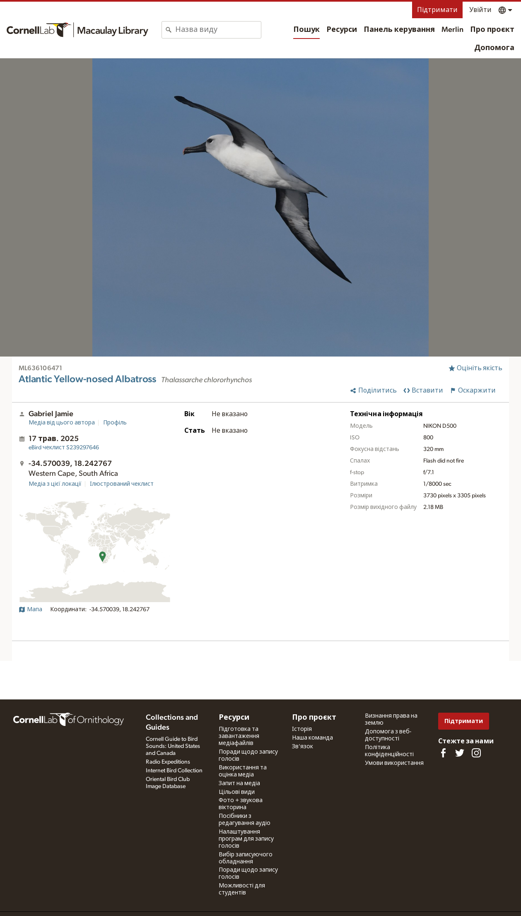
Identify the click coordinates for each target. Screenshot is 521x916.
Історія (302, 729)
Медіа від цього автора (62, 423)
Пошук (306, 30)
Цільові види (237, 792)
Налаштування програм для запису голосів (246, 839)
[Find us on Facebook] (443, 753)
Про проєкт (492, 30)
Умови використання (394, 763)
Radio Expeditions (168, 762)
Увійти (480, 10)
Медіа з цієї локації (55, 484)
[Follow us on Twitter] (460, 753)
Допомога (494, 48)
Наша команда (312, 738)
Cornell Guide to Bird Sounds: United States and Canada (173, 746)
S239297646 (64, 448)
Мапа (30, 609)
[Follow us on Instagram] (476, 753)
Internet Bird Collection (174, 771)
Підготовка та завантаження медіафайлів (239, 736)
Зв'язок (302, 747)
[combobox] (218, 30)
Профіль (115, 423)
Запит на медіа (239, 783)
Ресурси (341, 30)
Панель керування (399, 30)
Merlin (452, 30)
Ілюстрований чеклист (122, 484)
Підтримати (437, 10)
